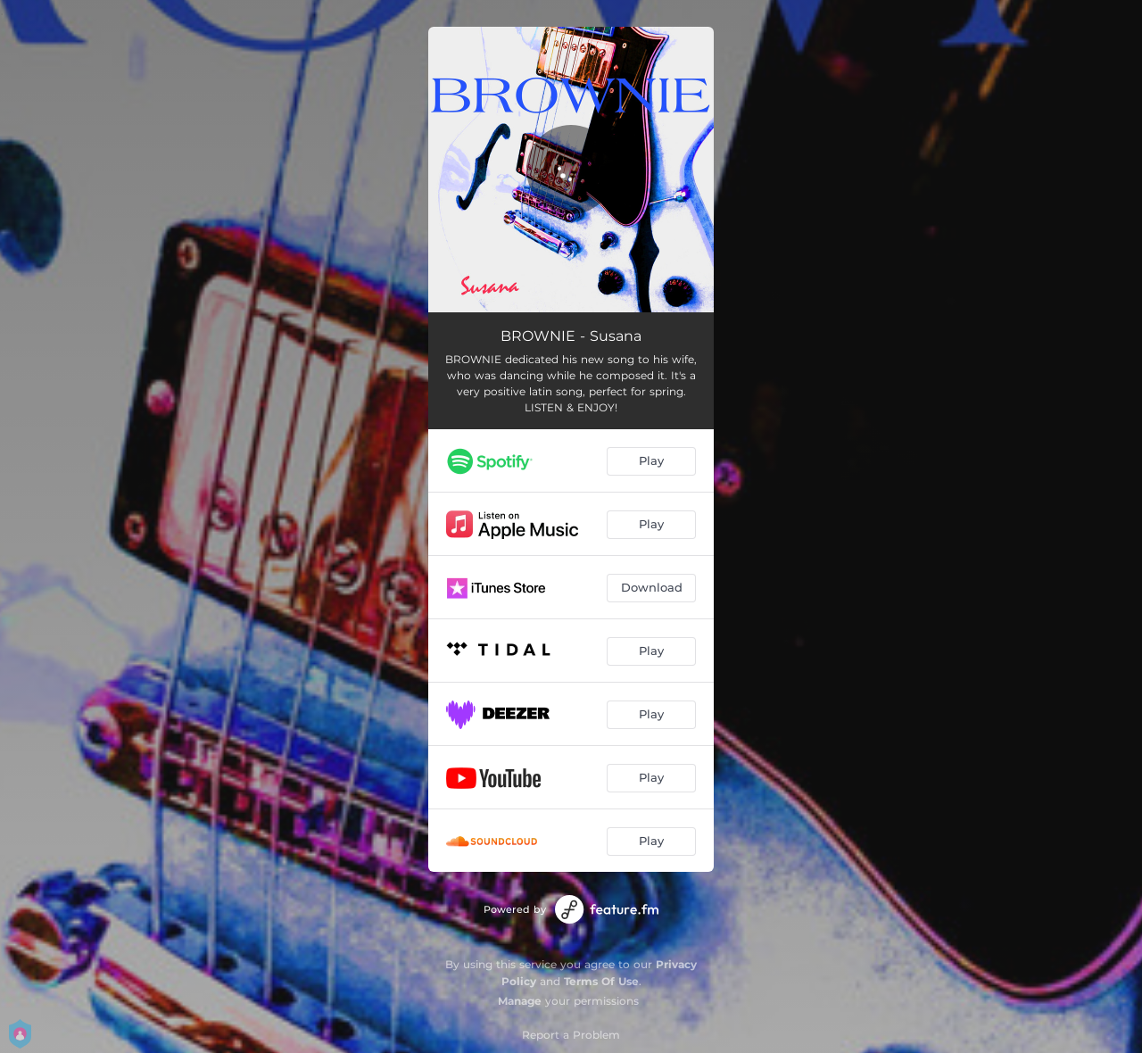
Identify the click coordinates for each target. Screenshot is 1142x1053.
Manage (520, 1000)
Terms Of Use (601, 981)
